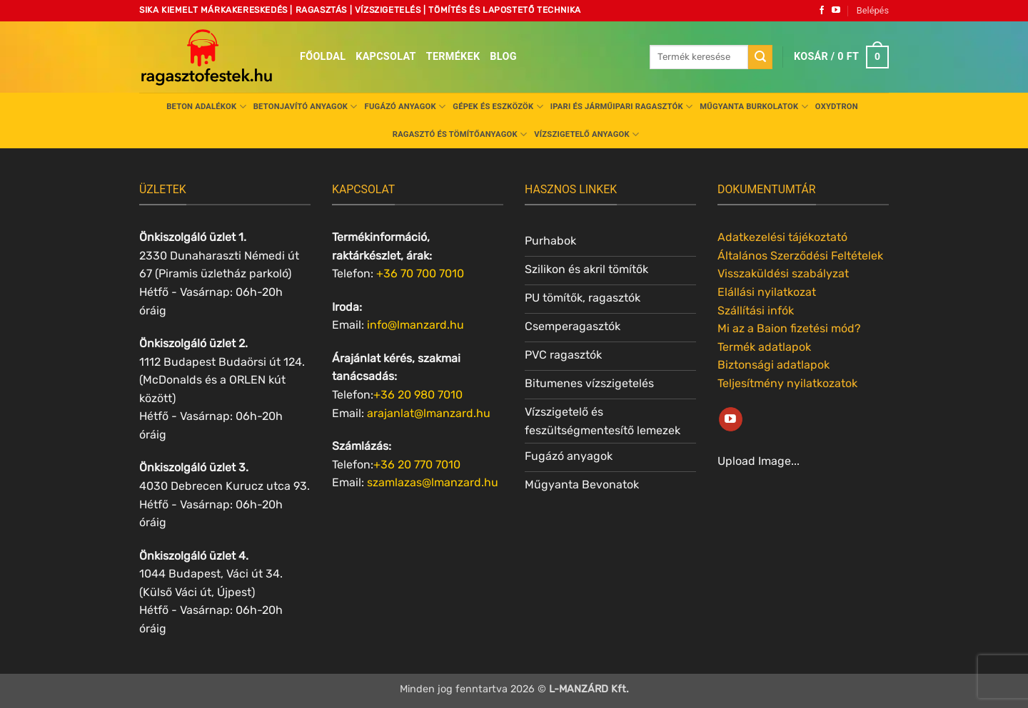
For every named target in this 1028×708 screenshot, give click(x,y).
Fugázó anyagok (405, 106)
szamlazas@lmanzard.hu (432, 482)
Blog (503, 57)
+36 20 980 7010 (418, 394)
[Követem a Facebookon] (821, 11)
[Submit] (760, 57)
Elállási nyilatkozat (766, 292)
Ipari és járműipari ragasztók (621, 106)
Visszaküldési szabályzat (783, 273)
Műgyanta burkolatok (754, 106)
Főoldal (323, 57)
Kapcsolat (386, 57)
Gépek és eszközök (498, 106)
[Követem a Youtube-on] (836, 11)
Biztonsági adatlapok (773, 364)
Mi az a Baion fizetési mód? (789, 328)
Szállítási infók (755, 310)
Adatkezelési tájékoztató (782, 237)
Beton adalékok (206, 106)
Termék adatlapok (764, 347)
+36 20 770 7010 (416, 464)
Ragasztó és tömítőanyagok (460, 134)
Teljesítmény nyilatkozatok (787, 383)
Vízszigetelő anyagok (586, 134)
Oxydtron (836, 106)
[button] (873, 10)
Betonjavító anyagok (305, 106)
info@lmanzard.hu (415, 325)
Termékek (453, 57)
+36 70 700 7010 (420, 273)
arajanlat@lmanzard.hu (428, 413)
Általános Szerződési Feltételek (800, 255)
